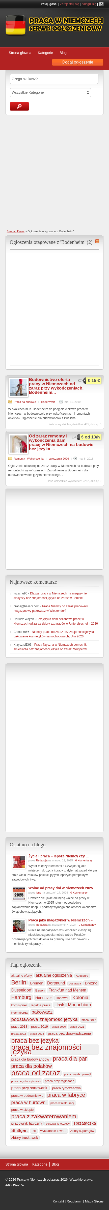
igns (38, 892)
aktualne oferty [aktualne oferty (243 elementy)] (21, 975)
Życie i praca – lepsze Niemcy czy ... (59, 856)
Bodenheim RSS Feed (97, 241)
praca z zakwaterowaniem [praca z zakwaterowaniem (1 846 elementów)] (43, 1116)
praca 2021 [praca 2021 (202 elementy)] (77, 1026)
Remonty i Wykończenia (29, 458)
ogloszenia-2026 (58, 458)
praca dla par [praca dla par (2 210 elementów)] (70, 1058)
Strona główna (20, 53)
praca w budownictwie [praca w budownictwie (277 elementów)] (27, 1095)
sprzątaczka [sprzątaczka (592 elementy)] (84, 1123)
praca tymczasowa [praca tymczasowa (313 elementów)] (66, 1088)
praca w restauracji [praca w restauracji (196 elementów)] (62, 1103)
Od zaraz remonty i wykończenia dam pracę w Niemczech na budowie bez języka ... (61, 442)
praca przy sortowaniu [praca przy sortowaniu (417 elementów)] (29, 1088)
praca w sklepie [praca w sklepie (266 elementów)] (22, 1110)
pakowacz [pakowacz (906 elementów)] (42, 1012)
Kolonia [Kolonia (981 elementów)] (80, 997)
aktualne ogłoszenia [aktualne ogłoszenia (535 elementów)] (54, 975)
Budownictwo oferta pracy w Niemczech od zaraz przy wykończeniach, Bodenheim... (56, 386)
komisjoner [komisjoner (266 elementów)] (19, 1005)
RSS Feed (101, 4)
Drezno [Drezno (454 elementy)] (91, 983)
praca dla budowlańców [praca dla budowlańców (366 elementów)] (30, 1059)
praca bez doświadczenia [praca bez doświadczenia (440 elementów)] (69, 1033)
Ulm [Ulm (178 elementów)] (34, 1130)
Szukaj (19, 106)
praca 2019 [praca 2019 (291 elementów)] (39, 1026)
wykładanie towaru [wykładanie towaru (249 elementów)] (53, 1131)
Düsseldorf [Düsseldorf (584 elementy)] (21, 990)
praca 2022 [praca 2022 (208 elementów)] (18, 1033)
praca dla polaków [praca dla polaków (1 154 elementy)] (31, 1066)
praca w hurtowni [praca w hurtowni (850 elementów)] (29, 1102)
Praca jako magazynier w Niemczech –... (62, 920)
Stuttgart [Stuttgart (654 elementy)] (19, 1130)
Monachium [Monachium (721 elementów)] (79, 1004)
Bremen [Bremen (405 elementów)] (36, 983)
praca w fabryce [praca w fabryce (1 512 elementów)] (66, 1095)
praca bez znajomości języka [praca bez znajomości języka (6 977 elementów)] (46, 1049)
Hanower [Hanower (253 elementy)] (62, 998)
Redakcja (42, 860)
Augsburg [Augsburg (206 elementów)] (82, 975)
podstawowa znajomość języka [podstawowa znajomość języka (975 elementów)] (44, 1019)
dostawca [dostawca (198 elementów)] (75, 983)
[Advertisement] (54, 172)
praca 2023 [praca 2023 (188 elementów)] (37, 1033)
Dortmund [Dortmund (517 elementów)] (56, 983)
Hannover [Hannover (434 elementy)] (43, 998)
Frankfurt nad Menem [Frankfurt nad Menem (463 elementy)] (67, 990)
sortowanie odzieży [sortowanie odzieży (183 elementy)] (58, 1123)
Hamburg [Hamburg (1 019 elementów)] (21, 997)
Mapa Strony (94, 1201)
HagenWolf (48, 401)
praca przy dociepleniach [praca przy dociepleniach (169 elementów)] (26, 1081)
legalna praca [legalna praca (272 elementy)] (40, 1005)
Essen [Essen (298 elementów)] (40, 990)
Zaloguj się (88, 4)
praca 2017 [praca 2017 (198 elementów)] (88, 1019)
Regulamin (74, 1201)
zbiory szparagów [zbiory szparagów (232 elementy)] (82, 1131)
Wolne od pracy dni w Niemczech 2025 (61, 888)
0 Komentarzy (83, 860)
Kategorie (45, 53)
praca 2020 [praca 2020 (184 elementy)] (59, 1026)
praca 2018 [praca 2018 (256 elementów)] (19, 1026)
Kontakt (58, 1201)
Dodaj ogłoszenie (77, 62)
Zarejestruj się (69, 4)
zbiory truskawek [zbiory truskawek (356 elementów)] (24, 1138)
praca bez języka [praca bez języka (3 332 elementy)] (35, 1040)
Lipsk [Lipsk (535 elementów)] (59, 1005)
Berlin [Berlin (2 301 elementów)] (18, 982)
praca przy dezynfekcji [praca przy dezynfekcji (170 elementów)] (77, 1074)
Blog (63, 53)
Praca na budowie (25, 401)
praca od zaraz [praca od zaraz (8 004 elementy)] (35, 1073)
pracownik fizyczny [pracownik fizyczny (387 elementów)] (26, 1123)
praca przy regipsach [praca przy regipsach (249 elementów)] (59, 1081)
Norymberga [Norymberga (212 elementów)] (19, 1012)
